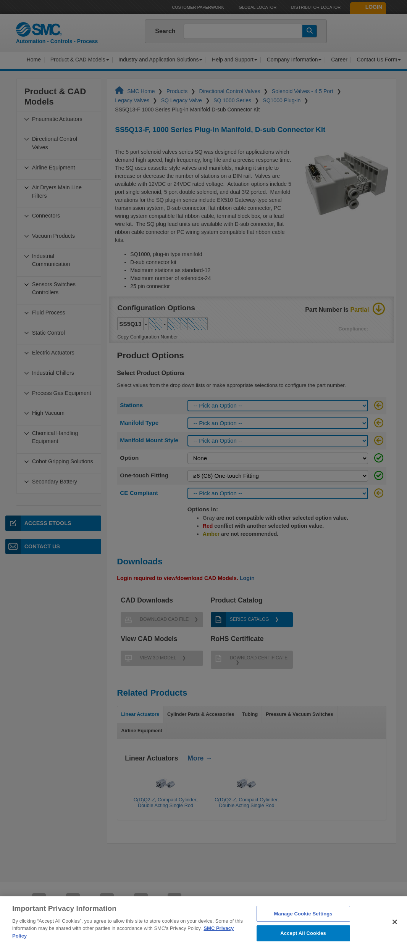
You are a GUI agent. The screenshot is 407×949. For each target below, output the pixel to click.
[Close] (394, 931)
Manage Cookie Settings (303, 923)
